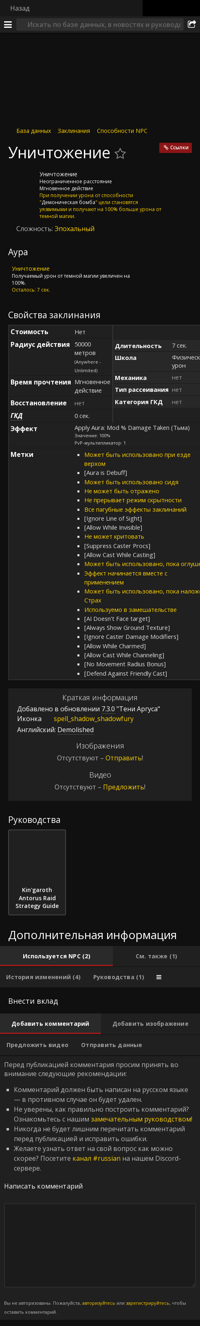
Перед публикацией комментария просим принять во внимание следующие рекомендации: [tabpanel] (100, 1188)
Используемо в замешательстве (130, 609)
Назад (20, 8)
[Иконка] (22, 180)
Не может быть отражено (121, 491)
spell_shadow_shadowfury (88, 718)
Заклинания (74, 131)
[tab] (56, 956)
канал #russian (97, 1158)
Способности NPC (122, 131)
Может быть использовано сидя (131, 482)
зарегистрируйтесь (147, 1303)
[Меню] (8, 24)
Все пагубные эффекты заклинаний (135, 509)
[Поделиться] (192, 24)
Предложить (123, 786)
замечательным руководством (141, 1119)
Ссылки (179, 147)
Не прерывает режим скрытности (133, 500)
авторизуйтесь (98, 1303)
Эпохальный (75, 228)
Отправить (123, 757)
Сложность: (35, 228)
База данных (33, 131)
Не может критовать (114, 536)
